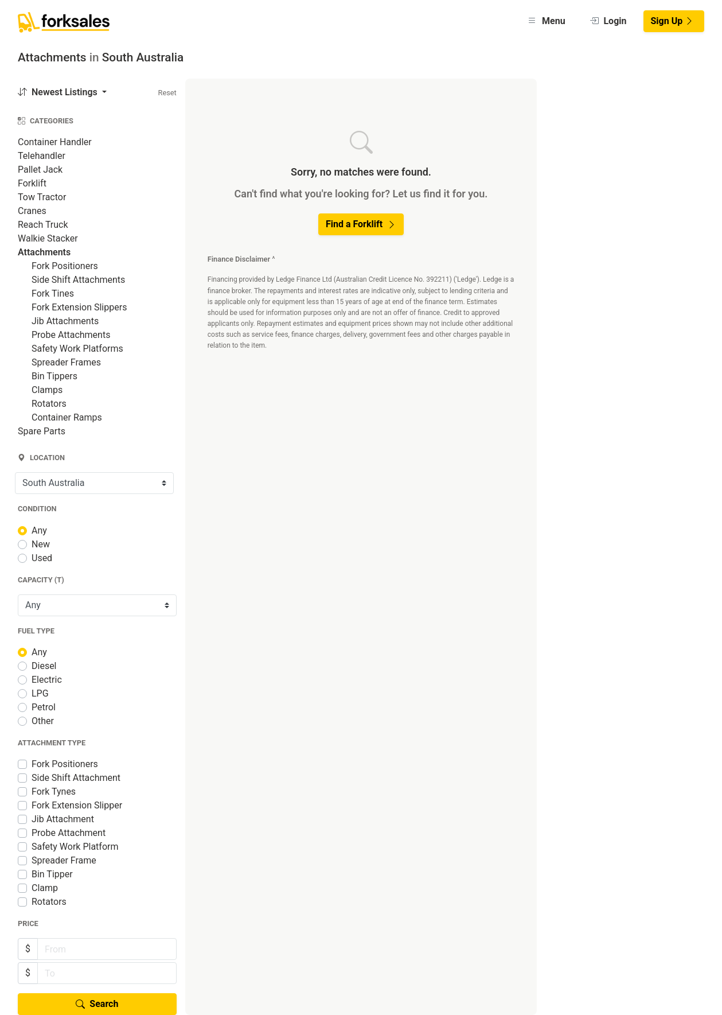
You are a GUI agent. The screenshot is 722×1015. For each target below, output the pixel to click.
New (41, 544)
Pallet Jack (40, 169)
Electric (47, 679)
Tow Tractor (42, 197)
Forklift (32, 183)
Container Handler (55, 142)
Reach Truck (43, 224)
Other (43, 720)
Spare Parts (41, 431)
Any (39, 530)
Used (42, 558)
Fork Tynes (54, 791)
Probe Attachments (71, 334)
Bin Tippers (54, 376)
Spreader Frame (64, 860)
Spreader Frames (66, 362)
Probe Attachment (69, 832)
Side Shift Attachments (78, 279)
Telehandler (41, 155)
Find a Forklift (361, 224)
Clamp (45, 887)
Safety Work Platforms (77, 348)
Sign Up (672, 20)
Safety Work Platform (75, 846)
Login (608, 20)
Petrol (44, 707)
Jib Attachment (63, 819)
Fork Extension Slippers (79, 307)
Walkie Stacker (48, 238)
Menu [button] (546, 20)
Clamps (47, 389)
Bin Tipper (52, 874)
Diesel (44, 665)
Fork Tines (53, 293)
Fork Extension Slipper (77, 805)
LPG (40, 693)
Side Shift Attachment (76, 777)
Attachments (44, 252)
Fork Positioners (65, 265)
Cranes (32, 210)
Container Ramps (67, 417)
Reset (167, 92)
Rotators (49, 403)
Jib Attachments (65, 321)
